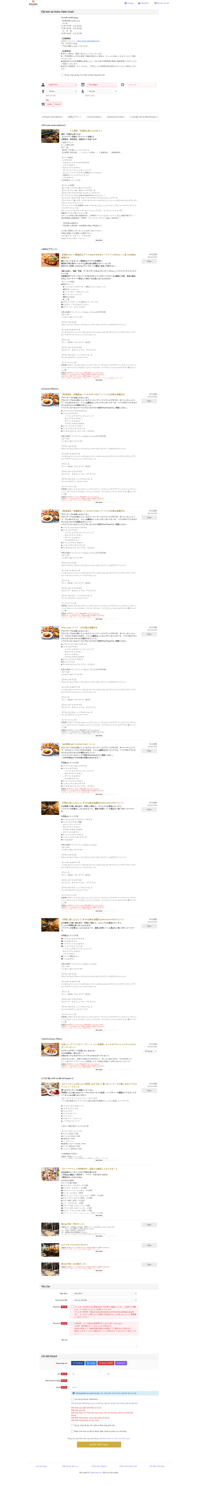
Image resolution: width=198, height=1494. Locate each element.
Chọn (150, 261)
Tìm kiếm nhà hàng (157, 1466)
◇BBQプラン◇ (74, 117)
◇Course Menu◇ (94, 117)
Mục (47, 100)
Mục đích (63, 1293)
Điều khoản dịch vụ (70, 1466)
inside (49, 104)
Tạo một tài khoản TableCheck (84, 1399)
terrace (56, 104)
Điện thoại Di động (56, 1380)
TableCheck (121, 1363)
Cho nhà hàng (41, 1466)
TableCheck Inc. (96, 1472)
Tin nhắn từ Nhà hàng (69, 18)
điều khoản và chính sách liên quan (116, 1438)
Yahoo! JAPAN (106, 1363)
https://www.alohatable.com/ (88, 41)
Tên (62, 1374)
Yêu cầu (64, 1340)
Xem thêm (99, 240)
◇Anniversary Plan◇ (116, 117)
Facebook (78, 1363)
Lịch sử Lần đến (61, 1300)
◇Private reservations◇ (52, 117)
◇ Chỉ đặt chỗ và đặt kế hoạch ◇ (144, 117)
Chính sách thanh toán (128, 1466)
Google (91, 1363)
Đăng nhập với (61, 1363)
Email (61, 1387)
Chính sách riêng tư (99, 1466)
